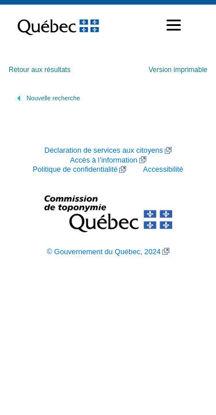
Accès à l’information (103, 160)
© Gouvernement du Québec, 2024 (104, 252)
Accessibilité (163, 169)
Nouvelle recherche (53, 98)
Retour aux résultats (39, 70)
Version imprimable (178, 70)
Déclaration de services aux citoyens (103, 150)
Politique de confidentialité (75, 169)
